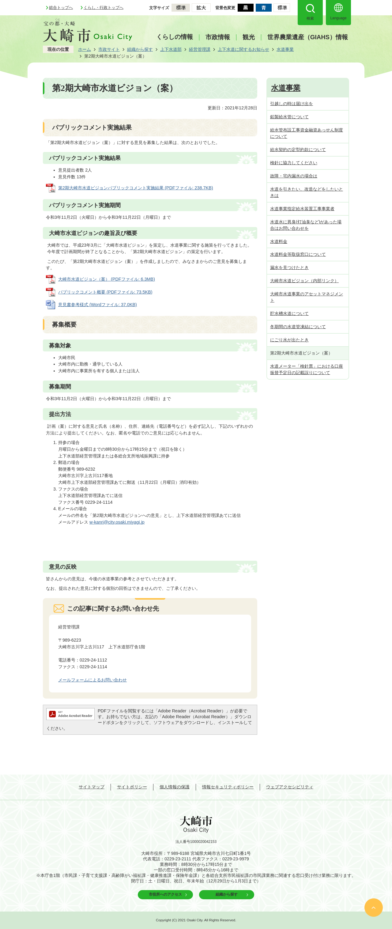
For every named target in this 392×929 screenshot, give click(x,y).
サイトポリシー (132, 786)
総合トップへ (61, 7)
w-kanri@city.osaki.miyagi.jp (117, 522)
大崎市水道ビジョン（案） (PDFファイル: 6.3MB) (106, 279)
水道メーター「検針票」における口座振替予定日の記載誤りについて (306, 369)
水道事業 (285, 49)
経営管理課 (199, 49)
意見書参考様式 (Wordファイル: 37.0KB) (97, 304)
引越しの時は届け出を (291, 103)
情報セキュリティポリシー (228, 786)
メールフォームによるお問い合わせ (92, 679)
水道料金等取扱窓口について (298, 254)
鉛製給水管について (289, 116)
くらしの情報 (174, 36)
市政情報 (217, 37)
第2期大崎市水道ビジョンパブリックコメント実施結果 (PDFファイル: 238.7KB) (135, 187)
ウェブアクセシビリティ (289, 786)
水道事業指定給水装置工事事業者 (302, 208)
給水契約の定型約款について (298, 149)
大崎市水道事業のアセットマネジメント (306, 297)
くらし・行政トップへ (103, 7)
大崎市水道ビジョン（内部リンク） (304, 280)
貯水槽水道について (289, 313)
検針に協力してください (293, 162)
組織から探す (140, 49)
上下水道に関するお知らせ (243, 49)
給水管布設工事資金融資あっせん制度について (306, 133)
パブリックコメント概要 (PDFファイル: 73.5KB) (105, 292)
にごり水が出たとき (289, 339)
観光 (249, 37)
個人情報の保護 (175, 786)
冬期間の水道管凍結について (298, 326)
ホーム (84, 49)
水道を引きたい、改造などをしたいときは (306, 192)
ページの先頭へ (373, 907)
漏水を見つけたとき (289, 267)
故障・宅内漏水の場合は (293, 175)
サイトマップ (91, 786)
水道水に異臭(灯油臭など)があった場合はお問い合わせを (305, 225)
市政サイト (109, 49)
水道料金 (278, 241)
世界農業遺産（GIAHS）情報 (307, 37)
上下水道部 (171, 49)
